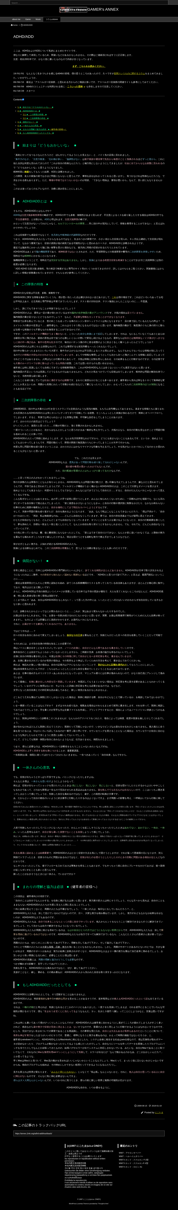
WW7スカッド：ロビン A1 (130, 1167)
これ (114, 297)
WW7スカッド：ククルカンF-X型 (133, 1163)
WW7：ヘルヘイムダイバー (131, 1156)
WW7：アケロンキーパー (130, 1153)
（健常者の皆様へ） (42, 129)
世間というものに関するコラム (129, 73)
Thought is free (103, 1203)
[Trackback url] (89, 1133)
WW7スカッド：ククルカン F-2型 (134, 1160)
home (15, 25)
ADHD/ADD (28, 25)
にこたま (159, 1112)
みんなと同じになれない (63, 1072)
